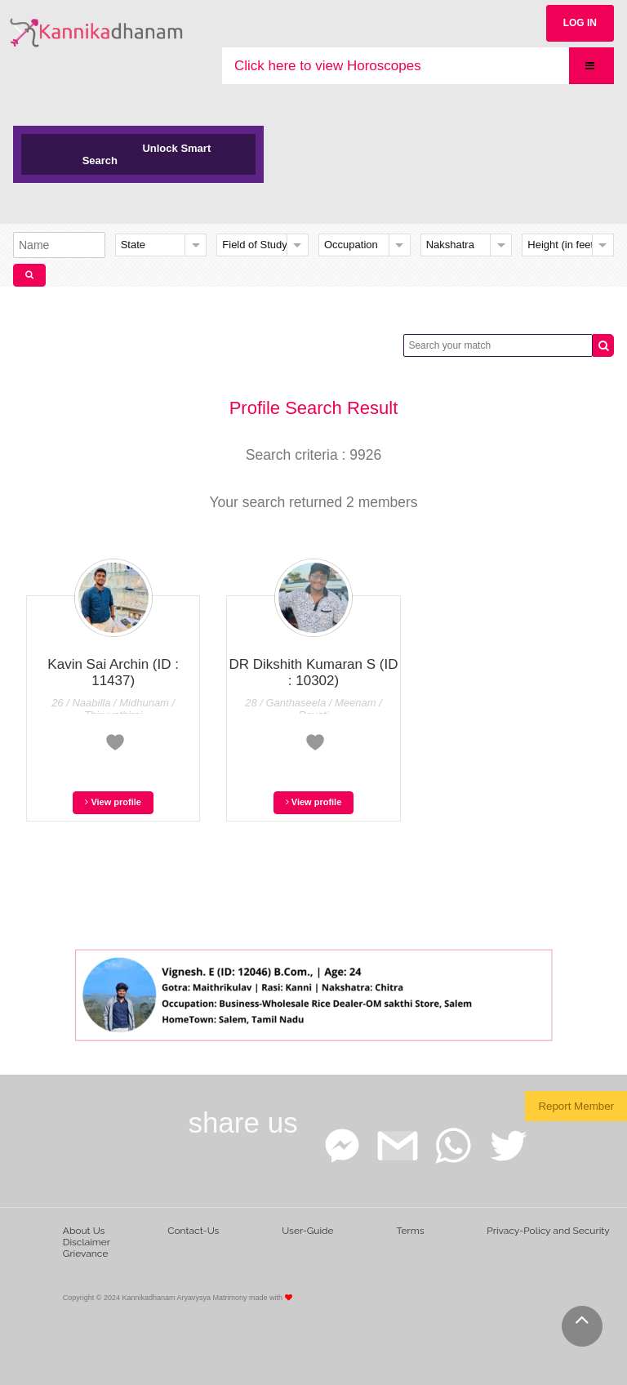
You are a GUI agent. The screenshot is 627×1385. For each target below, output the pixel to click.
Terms (410, 1230)
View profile (113, 802)
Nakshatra (450, 244)
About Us (84, 1230)
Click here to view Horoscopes (327, 65)
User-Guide (307, 1230)
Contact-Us (193, 1230)
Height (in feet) (562, 244)
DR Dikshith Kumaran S (313, 672)
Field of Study (254, 244)
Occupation (351, 244)
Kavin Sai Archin (113, 672)
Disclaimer (86, 1242)
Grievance (86, 1253)
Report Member (576, 1106)
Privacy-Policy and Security (548, 1230)
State (133, 244)
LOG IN (580, 23)
